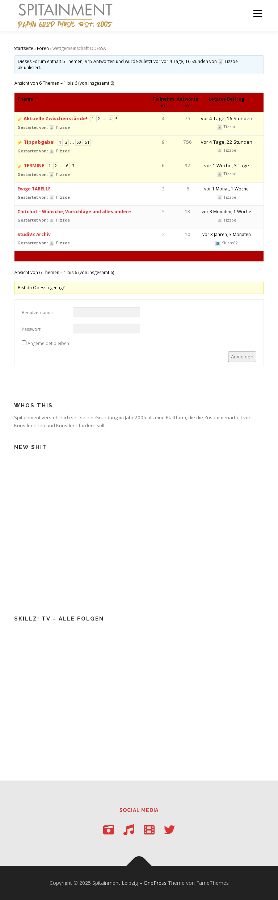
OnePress (155, 882)
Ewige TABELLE (34, 189)
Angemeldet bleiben (48, 343)
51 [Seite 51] (87, 142)
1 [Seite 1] (93, 118)
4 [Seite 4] (110, 118)
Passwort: (32, 329)
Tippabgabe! (39, 142)
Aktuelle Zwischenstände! (55, 118)
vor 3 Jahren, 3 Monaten (226, 234)
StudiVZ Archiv (34, 234)
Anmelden (242, 356)
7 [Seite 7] (73, 165)
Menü (257, 13)
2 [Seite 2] (99, 118)
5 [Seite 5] (116, 118)
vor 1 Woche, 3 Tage (226, 165)
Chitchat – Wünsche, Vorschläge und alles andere (74, 212)
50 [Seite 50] (79, 142)
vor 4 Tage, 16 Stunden (184, 61)
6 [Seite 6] (67, 165)
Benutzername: (37, 313)
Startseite (23, 48)
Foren (43, 48)
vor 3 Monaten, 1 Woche (226, 212)
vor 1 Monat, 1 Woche (226, 189)
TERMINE (34, 165)
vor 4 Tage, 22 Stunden (226, 142)
